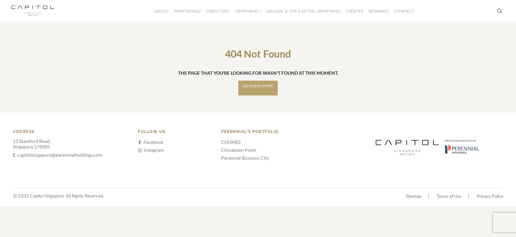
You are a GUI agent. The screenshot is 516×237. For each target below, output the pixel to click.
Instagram (151, 150)
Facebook (151, 142)
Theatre (355, 11)
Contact (404, 11)
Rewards (379, 11)
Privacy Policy (490, 196)
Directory (218, 11)
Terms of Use (449, 196)
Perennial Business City (245, 158)
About (161, 11)
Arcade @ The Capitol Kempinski (303, 11)
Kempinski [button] (247, 11)
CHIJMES (231, 142)
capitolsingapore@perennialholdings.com (57, 155)
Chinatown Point (238, 150)
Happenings (187, 11)
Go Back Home (258, 85)
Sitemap (413, 196)
